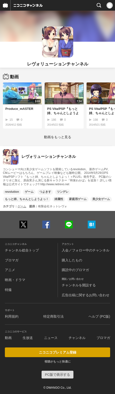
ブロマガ (11, 260)
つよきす (45, 191)
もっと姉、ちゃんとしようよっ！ (27, 199)
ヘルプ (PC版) (99, 316)
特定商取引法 (53, 316)
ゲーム (29, 191)
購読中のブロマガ (75, 270)
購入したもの (72, 260)
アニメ (10, 270)
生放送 (28, 338)
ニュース (51, 338)
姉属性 (58, 199)
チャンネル (77, 338)
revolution (12, 191)
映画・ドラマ (15, 280)
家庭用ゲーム (78, 199)
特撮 (8, 290)
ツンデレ (63, 191)
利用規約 (11, 316)
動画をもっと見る (57, 137)
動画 (8, 338)
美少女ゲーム (101, 199)
